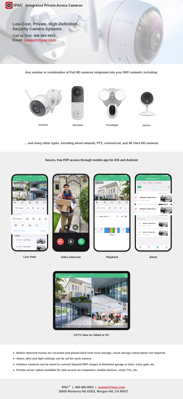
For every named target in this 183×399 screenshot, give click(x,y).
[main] (91, 32)
